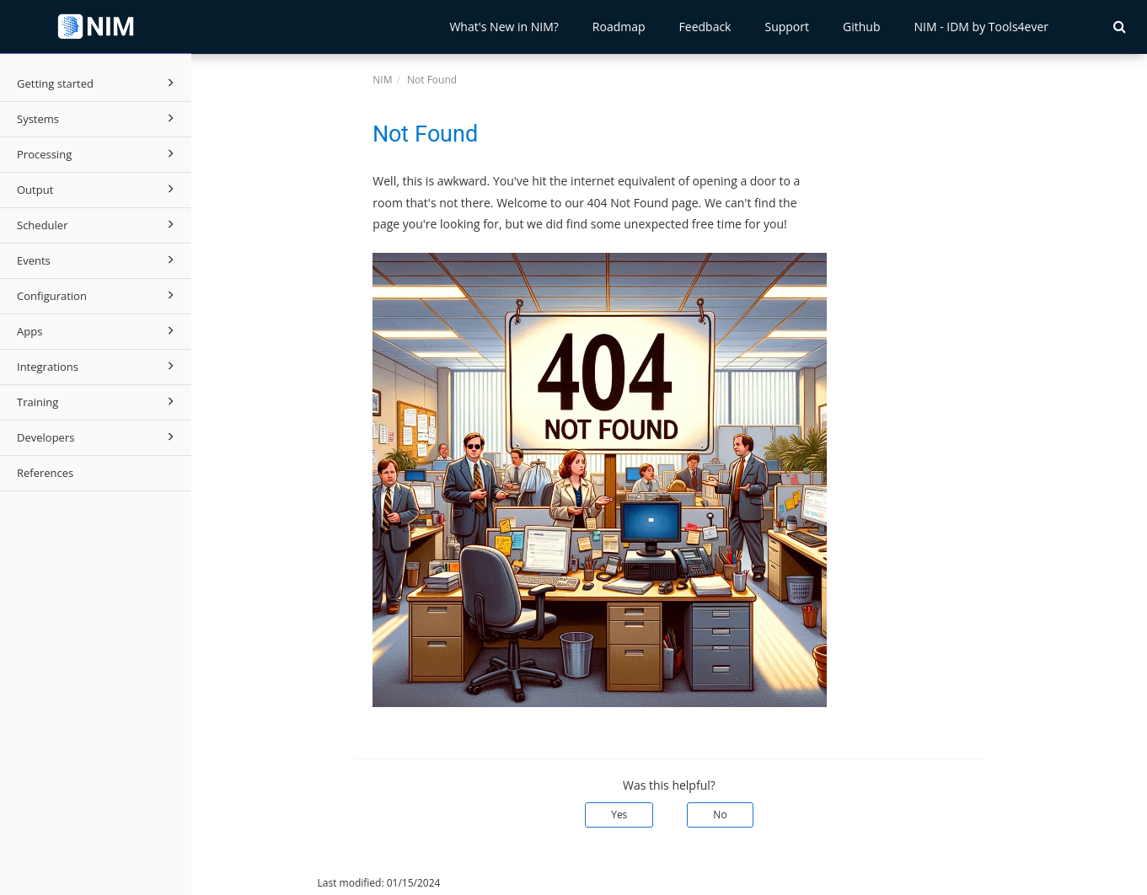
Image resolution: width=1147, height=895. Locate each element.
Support (786, 27)
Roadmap (619, 27)
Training (98, 401)
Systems (98, 118)
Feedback (705, 27)
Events (98, 259)
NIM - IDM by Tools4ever (981, 27)
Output (98, 189)
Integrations (98, 365)
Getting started (98, 82)
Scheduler (98, 224)
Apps (98, 330)
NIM (382, 79)
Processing (98, 153)
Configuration (98, 295)
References (45, 472)
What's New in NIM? (503, 27)
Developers (98, 436)
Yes (619, 814)
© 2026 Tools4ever (248, 883)
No (719, 814)
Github (861, 27)
